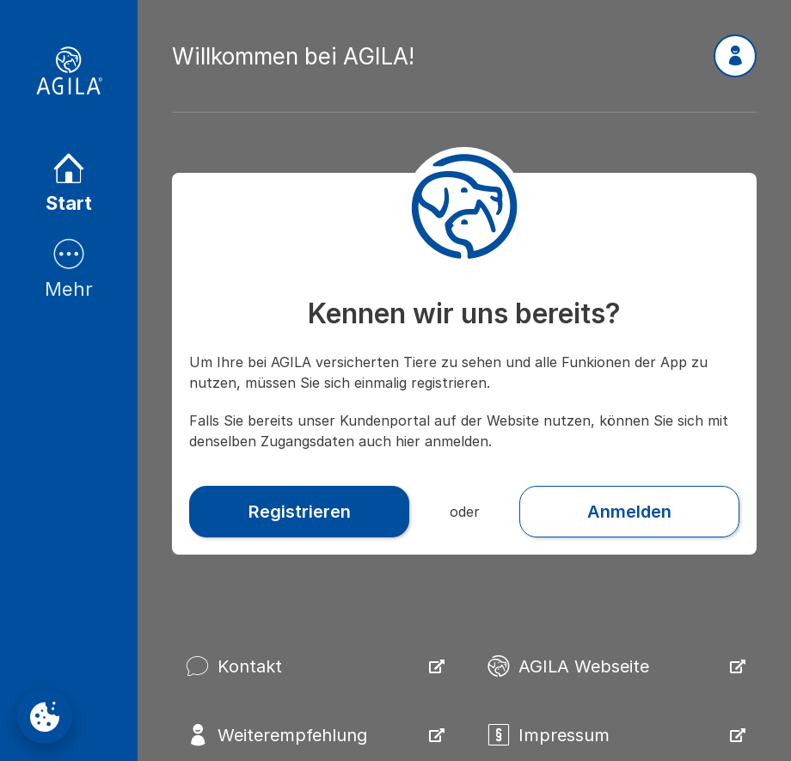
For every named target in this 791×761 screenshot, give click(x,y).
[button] (735, 55)
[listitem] (69, 185)
